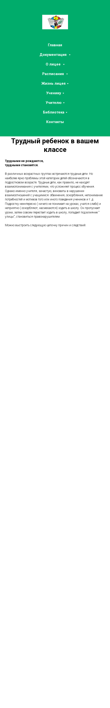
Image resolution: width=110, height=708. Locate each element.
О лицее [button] (54, 64)
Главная (55, 45)
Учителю (54, 102)
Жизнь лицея (53, 83)
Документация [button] (54, 54)
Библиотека (53, 112)
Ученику (53, 93)
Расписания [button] (53, 74)
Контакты (55, 122)
